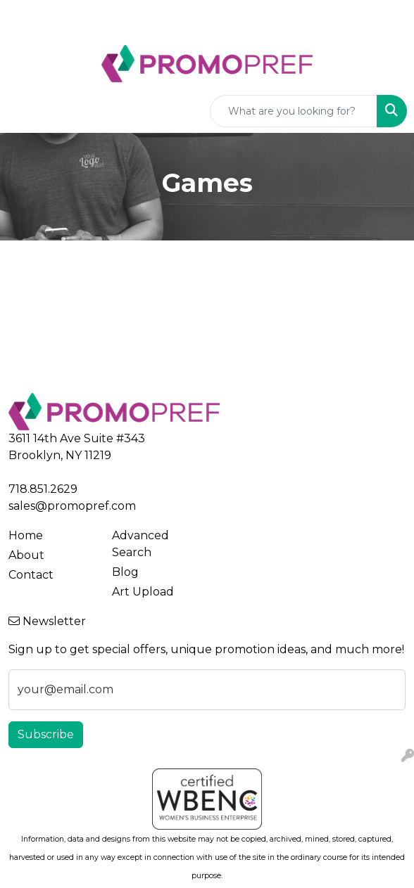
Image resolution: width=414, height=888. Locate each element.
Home (25, 535)
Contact (31, 574)
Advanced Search (140, 544)
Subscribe (46, 734)
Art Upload (143, 591)
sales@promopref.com (72, 506)
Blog (125, 572)
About (26, 555)
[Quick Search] (293, 111)
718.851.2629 (42, 489)
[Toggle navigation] (22, 111)
